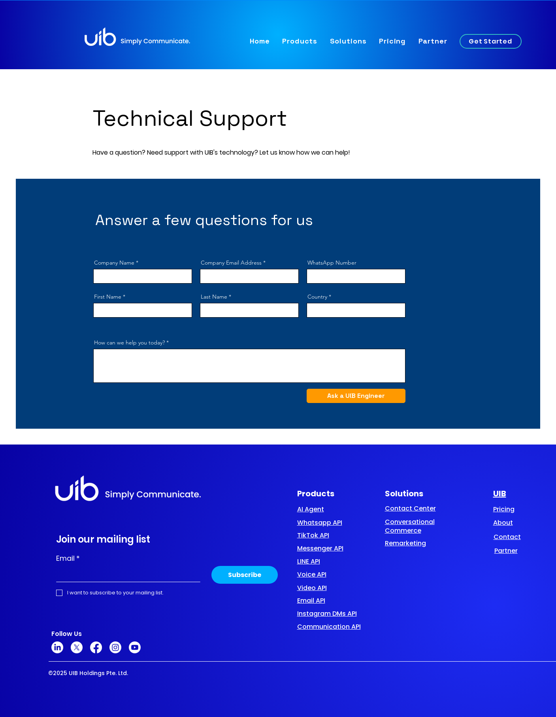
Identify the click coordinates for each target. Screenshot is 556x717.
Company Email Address (231, 262)
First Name (107, 296)
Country (317, 296)
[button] (299, 40)
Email (68, 558)
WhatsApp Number (331, 262)
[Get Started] (491, 41)
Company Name (114, 262)
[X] (77, 647)
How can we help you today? (129, 342)
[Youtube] (135, 647)
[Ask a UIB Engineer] (356, 396)
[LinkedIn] (57, 647)
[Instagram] (115, 647)
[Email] (126, 574)
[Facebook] (96, 647)
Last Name (214, 296)
